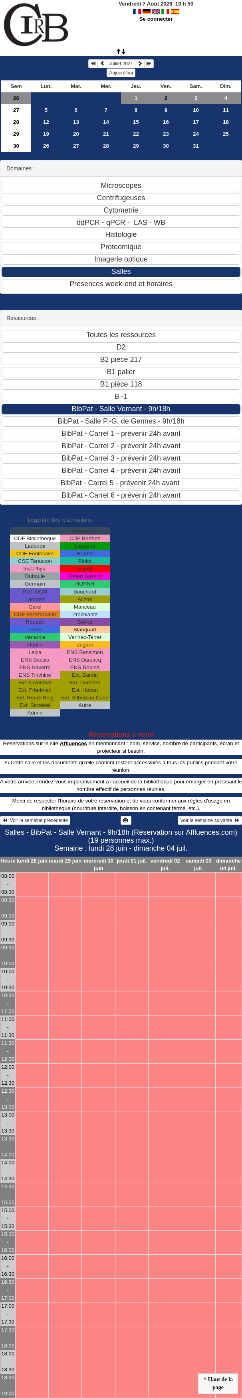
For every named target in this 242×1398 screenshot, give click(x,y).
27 (16, 110)
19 (46, 134)
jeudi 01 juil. (132, 861)
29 (16, 134)
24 (196, 134)
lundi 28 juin (32, 861)
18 (226, 122)
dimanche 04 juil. (228, 864)
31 (196, 146)
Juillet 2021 (121, 63)
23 (166, 134)
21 (106, 134)
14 (106, 122)
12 (46, 122)
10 (196, 110)
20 (76, 134)
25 (226, 134)
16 (166, 122)
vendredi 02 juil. (165, 864)
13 (76, 122)
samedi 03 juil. (198, 864)
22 (136, 134)
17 (196, 122)
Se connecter (156, 19)
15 (136, 122)
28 (16, 122)
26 (16, 98)
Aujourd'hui (121, 73)
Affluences (73, 743)
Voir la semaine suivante (210, 820)
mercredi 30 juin (98, 864)
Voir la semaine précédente (35, 820)
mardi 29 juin (65, 861)
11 (226, 110)
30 (16, 146)
